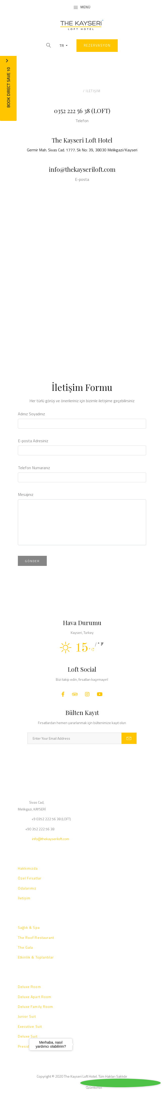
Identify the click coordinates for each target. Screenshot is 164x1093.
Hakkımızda (28, 868)
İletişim (24, 898)
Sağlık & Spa (29, 927)
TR (64, 45)
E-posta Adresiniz (33, 441)
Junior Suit (27, 1016)
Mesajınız (25, 494)
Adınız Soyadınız (31, 414)
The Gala (25, 947)
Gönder (32, 561)
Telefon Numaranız (34, 468)
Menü (82, 7)
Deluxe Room (29, 986)
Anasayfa (73, 90)
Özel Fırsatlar (30, 878)
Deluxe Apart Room (34, 996)
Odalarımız (27, 888)
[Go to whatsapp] (120, 1083)
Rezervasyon (97, 45)
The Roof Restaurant (36, 937)
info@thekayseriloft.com (82, 169)
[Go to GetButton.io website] (93, 1087)
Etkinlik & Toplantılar (36, 957)
